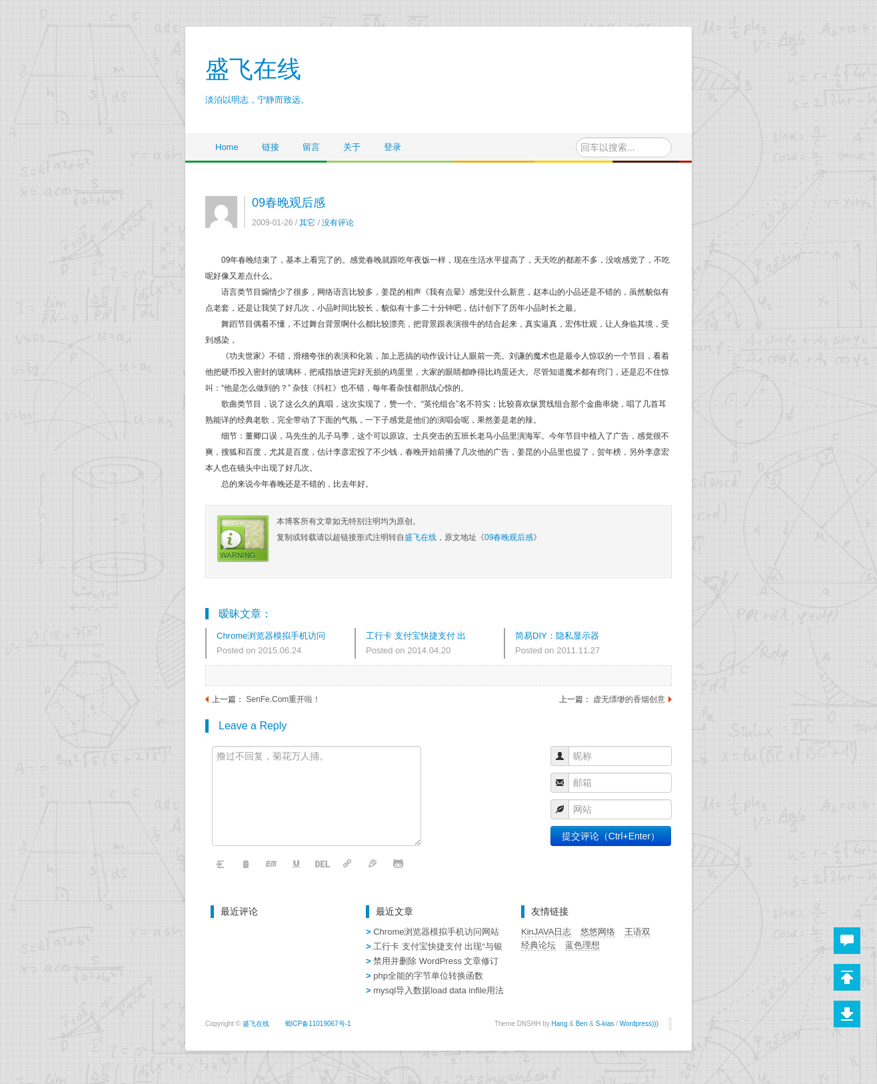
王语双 (637, 932)
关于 (352, 147)
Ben (582, 1023)
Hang (560, 1023)
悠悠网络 (597, 932)
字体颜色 (373, 864)
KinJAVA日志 (546, 932)
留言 (311, 147)
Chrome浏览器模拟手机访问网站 (271, 637)
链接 (270, 147)
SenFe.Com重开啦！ (283, 699)
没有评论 (338, 222)
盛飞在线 (421, 537)
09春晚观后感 (288, 202)
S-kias (605, 1023)
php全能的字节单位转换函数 (428, 976)
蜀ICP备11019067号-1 (318, 1023)
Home (227, 147)
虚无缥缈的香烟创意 (629, 699)
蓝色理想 (582, 945)
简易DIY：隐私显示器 (557, 636)
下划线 (297, 864)
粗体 (247, 864)
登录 (392, 147)
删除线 (323, 864)
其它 (307, 222)
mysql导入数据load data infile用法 (438, 990)
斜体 (272, 864)
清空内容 (221, 864)
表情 (399, 864)
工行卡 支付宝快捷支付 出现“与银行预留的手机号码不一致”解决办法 (419, 637)
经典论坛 (538, 945)
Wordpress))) (639, 1023)
